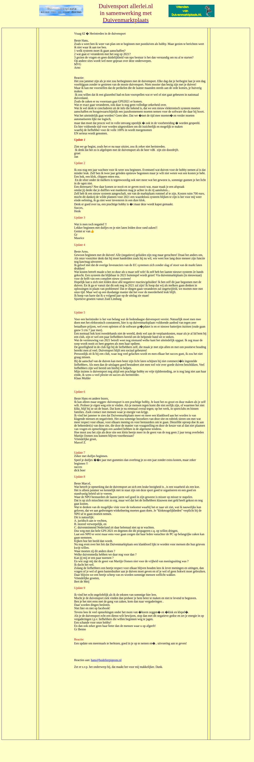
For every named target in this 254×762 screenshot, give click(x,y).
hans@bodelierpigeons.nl (106, 660)
